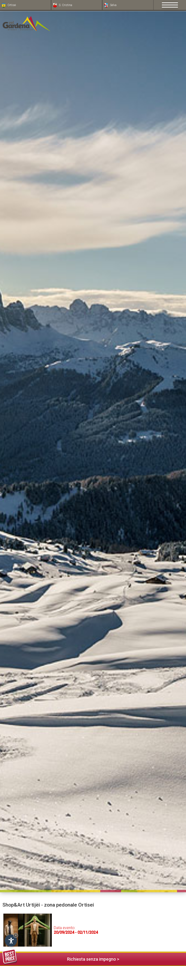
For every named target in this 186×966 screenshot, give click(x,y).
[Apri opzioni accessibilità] (11, 940)
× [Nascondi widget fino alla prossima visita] (16, 935)
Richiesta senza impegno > (60, 958)
